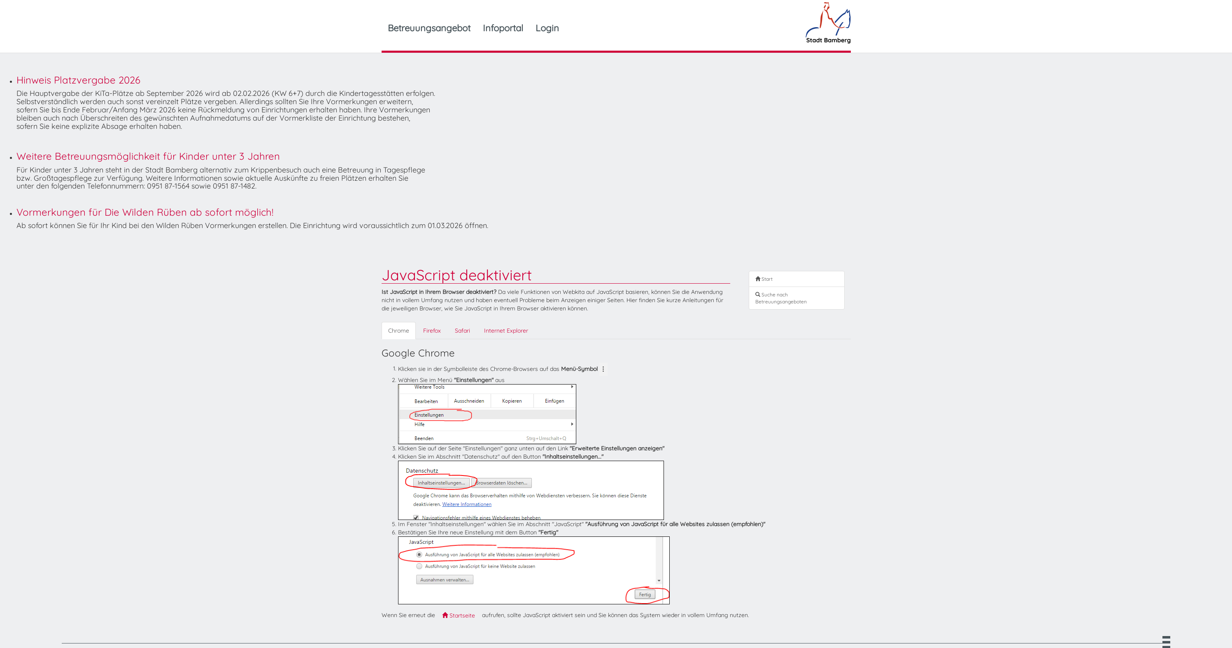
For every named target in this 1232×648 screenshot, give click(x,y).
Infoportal (503, 28)
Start (764, 279)
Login (547, 28)
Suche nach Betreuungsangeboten (781, 298)
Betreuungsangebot (429, 28)
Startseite (458, 615)
